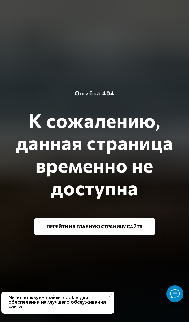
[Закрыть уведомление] (110, 296)
